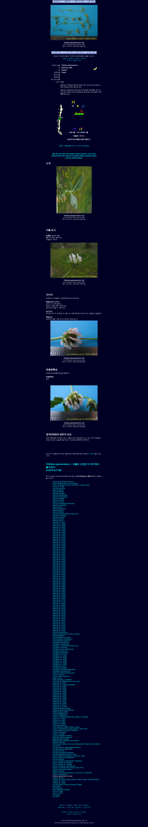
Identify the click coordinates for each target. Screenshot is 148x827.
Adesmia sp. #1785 (59, 602)
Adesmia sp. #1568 (59, 546)
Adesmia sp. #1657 (59, 586)
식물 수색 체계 (78, 805)
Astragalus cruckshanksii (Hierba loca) (65, 646)
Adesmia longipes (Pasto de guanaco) (65, 514)
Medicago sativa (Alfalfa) (61, 739)
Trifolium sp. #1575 (59, 781)
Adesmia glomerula (59, 508)
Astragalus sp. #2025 (60, 663)
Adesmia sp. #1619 (59, 556)
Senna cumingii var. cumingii (62, 764)
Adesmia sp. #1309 (59, 532)
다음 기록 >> (78, 807)
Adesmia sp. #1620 (59, 558)
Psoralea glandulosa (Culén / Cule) (64, 754)
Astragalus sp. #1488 (60, 656)
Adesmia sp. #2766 (59, 617)
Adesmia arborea (58, 492)
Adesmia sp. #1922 (59, 527)
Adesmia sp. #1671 (59, 598)
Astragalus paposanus (60, 651)
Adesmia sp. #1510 (59, 542)
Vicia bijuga (56, 786)
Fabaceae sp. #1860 (59, 691)
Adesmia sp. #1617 (59, 552)
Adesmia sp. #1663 (59, 593)
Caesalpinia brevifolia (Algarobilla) (64, 669)
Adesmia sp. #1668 (59, 597)
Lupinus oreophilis (59, 734)
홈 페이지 (62, 805)
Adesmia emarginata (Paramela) (63, 503)
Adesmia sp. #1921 (59, 603)
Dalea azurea (57, 678)
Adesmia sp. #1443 (59, 537)
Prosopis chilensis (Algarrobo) (63, 749)
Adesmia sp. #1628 (59, 563)
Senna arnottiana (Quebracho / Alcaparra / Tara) (69, 756)
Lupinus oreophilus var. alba (62, 735)
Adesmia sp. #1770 (59, 600)
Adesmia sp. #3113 (59, 624)
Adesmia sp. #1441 (59, 536)
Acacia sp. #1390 (58, 486)
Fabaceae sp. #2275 (59, 701)
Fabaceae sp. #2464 (59, 703)
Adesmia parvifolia (59, 517)
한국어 (69, 60)
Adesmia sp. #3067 (59, 620)
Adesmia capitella (58, 498)
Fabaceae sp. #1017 (59, 683)
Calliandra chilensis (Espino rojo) (64, 673)
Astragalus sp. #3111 (60, 666)
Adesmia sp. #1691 (59, 524)
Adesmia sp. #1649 (59, 578)
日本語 (74, 60)
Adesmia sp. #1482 (59, 539)
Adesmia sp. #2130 (59, 612)
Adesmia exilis (57, 507)
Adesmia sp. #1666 (59, 595)
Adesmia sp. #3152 (59, 629)
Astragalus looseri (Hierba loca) (63, 649)
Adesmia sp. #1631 (59, 564)
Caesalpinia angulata (60, 668)
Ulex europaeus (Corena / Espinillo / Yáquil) (67, 784)
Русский (83, 58)
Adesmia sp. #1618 (59, 554)
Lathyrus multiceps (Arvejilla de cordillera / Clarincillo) (70, 717)
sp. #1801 (56, 796)
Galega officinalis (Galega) (61, 708)
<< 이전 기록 (69, 807)
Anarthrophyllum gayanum (61, 641)
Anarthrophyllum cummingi (61, 637)
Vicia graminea (58, 788)
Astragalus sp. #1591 (60, 659)
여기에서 (91, 454)
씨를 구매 (86, 805)
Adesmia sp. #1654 (59, 583)
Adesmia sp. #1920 (59, 525)
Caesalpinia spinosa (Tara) (61, 671)
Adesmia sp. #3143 (59, 627)
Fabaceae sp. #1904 (59, 695)
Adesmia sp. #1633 (59, 568)
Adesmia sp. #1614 (59, 549)
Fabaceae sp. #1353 (59, 690)
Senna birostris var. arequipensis (63, 757)
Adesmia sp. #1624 (59, 561)
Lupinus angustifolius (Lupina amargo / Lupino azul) (70, 729)
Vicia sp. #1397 (58, 791)
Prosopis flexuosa (58, 751)
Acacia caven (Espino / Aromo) (63, 481)
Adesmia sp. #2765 (59, 615)
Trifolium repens (58, 778)
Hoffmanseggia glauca (60, 713)
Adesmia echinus (58, 502)
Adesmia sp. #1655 (59, 585)
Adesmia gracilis (58, 510)
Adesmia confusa (58, 500)
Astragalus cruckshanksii (61, 644)
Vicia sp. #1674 (58, 793)
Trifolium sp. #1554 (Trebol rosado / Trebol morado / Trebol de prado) (76, 779)
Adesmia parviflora (59, 488)
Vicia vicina (56, 795)
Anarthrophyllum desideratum (62, 639)
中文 (79, 60)
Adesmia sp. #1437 (59, 522)
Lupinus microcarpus (60, 732)
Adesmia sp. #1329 (59, 534)
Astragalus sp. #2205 (60, 664)
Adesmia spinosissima (60, 632)
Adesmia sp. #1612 (59, 547)
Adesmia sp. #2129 (59, 610)
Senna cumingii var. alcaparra (62, 762)
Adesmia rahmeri (58, 519)
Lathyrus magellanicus (60, 715)
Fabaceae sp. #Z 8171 (60, 707)
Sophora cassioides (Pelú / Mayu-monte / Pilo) (68, 767)
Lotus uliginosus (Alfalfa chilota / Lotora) (66, 727)
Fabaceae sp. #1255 (59, 688)
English (64, 58)
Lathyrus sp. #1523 (59, 718)
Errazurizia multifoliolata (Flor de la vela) (66, 681)
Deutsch (77, 58)
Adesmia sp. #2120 (59, 608)
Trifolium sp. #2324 (59, 783)
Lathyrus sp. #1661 (59, 722)
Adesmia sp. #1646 (59, 576)
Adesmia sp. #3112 (59, 622)
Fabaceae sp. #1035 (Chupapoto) (64, 685)
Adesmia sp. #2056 (59, 607)
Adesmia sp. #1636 (59, 569)
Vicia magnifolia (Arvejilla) (61, 790)
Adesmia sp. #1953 (59, 605)
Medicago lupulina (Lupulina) (62, 737)
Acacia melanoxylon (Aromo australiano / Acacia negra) (71, 485)
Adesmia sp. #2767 (59, 619)
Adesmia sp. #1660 (59, 590)
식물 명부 (69, 805)
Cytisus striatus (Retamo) (61, 676)
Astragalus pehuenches (60, 652)
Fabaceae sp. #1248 (59, 686)
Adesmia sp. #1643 (59, 575)
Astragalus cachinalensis (61, 642)
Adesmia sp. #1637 (59, 571)
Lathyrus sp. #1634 (59, 720)
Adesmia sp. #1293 (59, 530)
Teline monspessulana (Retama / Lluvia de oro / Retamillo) (72, 773)
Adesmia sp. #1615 (59, 551)
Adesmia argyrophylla (60, 495)
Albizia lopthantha (58, 635)
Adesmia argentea (59, 493)
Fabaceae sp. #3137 (59, 705)
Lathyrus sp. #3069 (59, 723)
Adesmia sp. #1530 (59, 544)
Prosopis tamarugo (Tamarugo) (63, 752)
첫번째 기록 (61, 807)
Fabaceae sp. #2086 (59, 698)
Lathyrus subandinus (60, 725)
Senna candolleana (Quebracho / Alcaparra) (67, 761)
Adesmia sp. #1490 (59, 541)
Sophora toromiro (58, 771)
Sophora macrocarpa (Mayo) (62, 769)
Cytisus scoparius (58, 674)
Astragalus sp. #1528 (60, 657)
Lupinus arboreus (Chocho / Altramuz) (65, 730)
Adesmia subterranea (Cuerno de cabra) (66, 634)
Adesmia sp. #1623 (59, 559)
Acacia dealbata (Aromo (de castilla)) (65, 483)
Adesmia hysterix (58, 512)
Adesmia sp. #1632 (59, 566)
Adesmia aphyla (58, 490)
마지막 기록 (87, 807)
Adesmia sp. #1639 (59, 573)
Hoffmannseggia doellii (60, 712)
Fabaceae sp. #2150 (59, 700)
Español (70, 58)
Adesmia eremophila (59, 505)
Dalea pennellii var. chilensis (62, 679)
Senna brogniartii (58, 759)
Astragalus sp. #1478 (60, 654)
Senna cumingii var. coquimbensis (64, 766)
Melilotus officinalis (59, 742)
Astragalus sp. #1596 (60, 661)
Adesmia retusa (58, 520)
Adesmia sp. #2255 (59, 613)
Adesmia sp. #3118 (59, 625)
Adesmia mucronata (59, 515)
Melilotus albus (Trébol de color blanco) (66, 740)
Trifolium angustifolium (60, 774)
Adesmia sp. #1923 (59, 529)
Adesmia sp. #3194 (59, 630)
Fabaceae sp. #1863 (59, 693)
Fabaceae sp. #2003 (59, 696)
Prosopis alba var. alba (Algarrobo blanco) (67, 747)
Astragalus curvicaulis (60, 647)
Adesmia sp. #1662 (59, 591)
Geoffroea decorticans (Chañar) (63, 710)
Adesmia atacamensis (60, 497)
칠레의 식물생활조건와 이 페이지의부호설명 (74, 146)
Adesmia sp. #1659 (59, 588)
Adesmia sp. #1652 (59, 580)
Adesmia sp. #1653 (59, 581)
